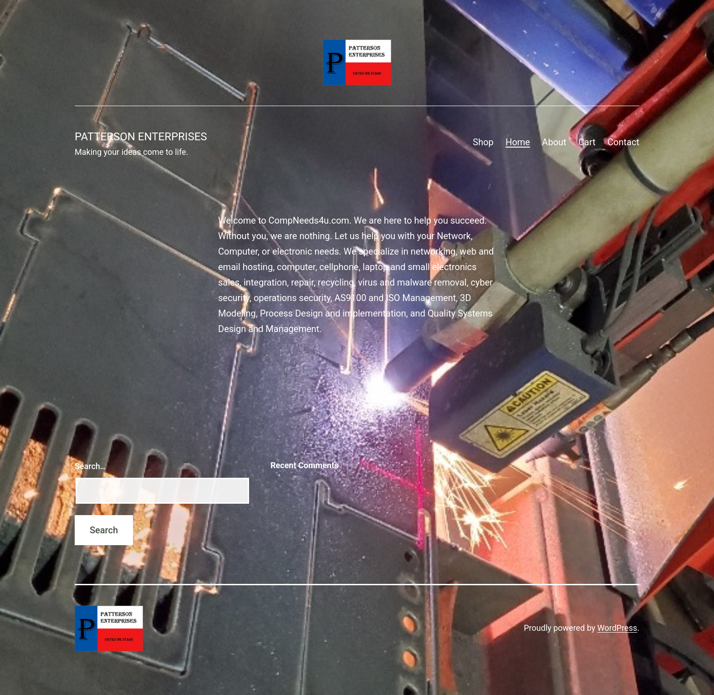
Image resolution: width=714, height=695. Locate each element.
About (554, 142)
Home (517, 142)
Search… (90, 466)
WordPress (617, 628)
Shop (483, 142)
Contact (623, 142)
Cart (587, 142)
